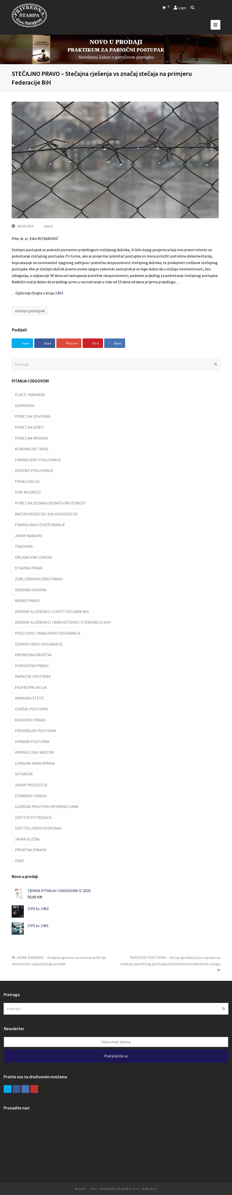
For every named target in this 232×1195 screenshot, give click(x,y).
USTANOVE (24, 773)
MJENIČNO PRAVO (30, 719)
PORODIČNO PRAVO (32, 665)
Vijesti (48, 226)
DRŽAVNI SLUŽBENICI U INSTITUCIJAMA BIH (52, 611)
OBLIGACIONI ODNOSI (33, 557)
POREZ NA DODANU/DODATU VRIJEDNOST (50, 503)
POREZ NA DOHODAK (33, 416)
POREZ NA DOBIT (29, 427)
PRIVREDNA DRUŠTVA (33, 654)
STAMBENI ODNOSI (31, 795)
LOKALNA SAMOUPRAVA (35, 763)
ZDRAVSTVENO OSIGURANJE (39, 644)
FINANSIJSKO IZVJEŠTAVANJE (40, 524)
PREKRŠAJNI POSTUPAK (35, 730)
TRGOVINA (24, 546)
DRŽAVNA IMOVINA (30, 589)
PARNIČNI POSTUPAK (33, 676)
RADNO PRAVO (27, 600)
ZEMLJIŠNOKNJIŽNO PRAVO (39, 578)
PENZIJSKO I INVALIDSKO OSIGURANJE (48, 633)
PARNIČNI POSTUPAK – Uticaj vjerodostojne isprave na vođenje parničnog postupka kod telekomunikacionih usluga (170, 963)
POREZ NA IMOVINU (31, 438)
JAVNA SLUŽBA (27, 839)
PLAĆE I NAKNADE (30, 394)
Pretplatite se (116, 1055)
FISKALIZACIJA (27, 481)
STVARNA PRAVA (29, 568)
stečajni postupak (30, 310)
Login (182, 7)
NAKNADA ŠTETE (29, 698)
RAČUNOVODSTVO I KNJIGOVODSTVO (46, 514)
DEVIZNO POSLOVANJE (34, 470)
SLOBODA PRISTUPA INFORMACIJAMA (46, 806)
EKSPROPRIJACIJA (31, 687)
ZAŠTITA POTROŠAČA (33, 817)
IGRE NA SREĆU (28, 492)
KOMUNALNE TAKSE (32, 448)
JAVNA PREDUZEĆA (31, 784)
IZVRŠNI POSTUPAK (31, 709)
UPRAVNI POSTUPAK (32, 741)
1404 (59, 293)
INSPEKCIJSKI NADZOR (34, 752)
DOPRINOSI (24, 405)
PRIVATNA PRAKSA (30, 849)
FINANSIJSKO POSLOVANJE (38, 459)
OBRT (20, 860)
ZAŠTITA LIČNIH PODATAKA (38, 828)
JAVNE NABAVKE (29, 535)
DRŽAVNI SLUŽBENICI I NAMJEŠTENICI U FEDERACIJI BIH (63, 622)
